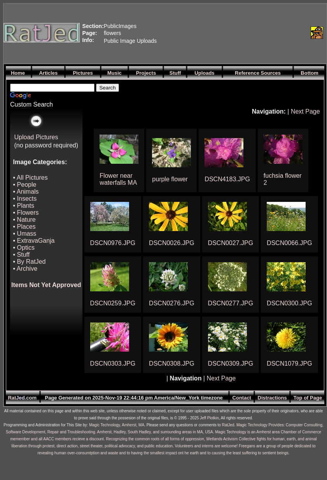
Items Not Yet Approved (46, 285)
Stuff (23, 254)
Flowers (28, 212)
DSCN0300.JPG (289, 303)
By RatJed (31, 261)
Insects (27, 198)
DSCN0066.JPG (289, 243)
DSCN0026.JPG (171, 243)
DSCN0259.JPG (113, 303)
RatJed (228, 425)
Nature (26, 219)
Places (26, 226)
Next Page (305, 111)
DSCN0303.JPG (113, 363)
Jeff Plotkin (209, 418)
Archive (27, 268)
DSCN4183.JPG (227, 179)
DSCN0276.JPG (171, 303)
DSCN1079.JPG (289, 363)
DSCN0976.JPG (113, 243)
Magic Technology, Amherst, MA (116, 425)
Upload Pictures (36, 137)
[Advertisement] (195, 33)
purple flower (170, 179)
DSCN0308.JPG (171, 363)
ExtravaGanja (36, 240)
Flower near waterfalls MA (118, 179)
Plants (25, 205)
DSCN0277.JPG (231, 303)
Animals (28, 191)
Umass (27, 233)
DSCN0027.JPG (231, 243)
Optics (26, 247)
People (27, 184)
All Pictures (32, 177)
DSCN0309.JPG (231, 363)
